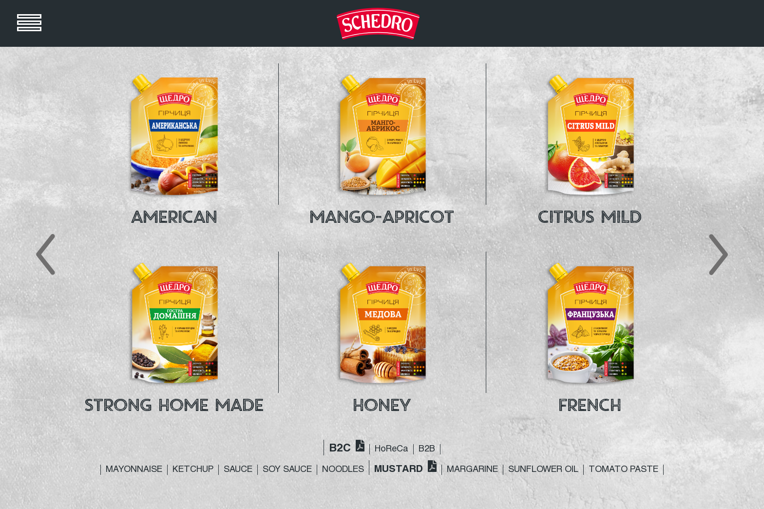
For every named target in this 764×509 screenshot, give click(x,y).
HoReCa (391, 449)
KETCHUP (192, 470)
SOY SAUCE (287, 470)
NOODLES (343, 470)
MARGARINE (472, 470)
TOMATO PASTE (623, 470)
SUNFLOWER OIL (543, 470)
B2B (427, 449)
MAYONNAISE (134, 470)
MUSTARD (398, 469)
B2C (340, 449)
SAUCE (238, 470)
